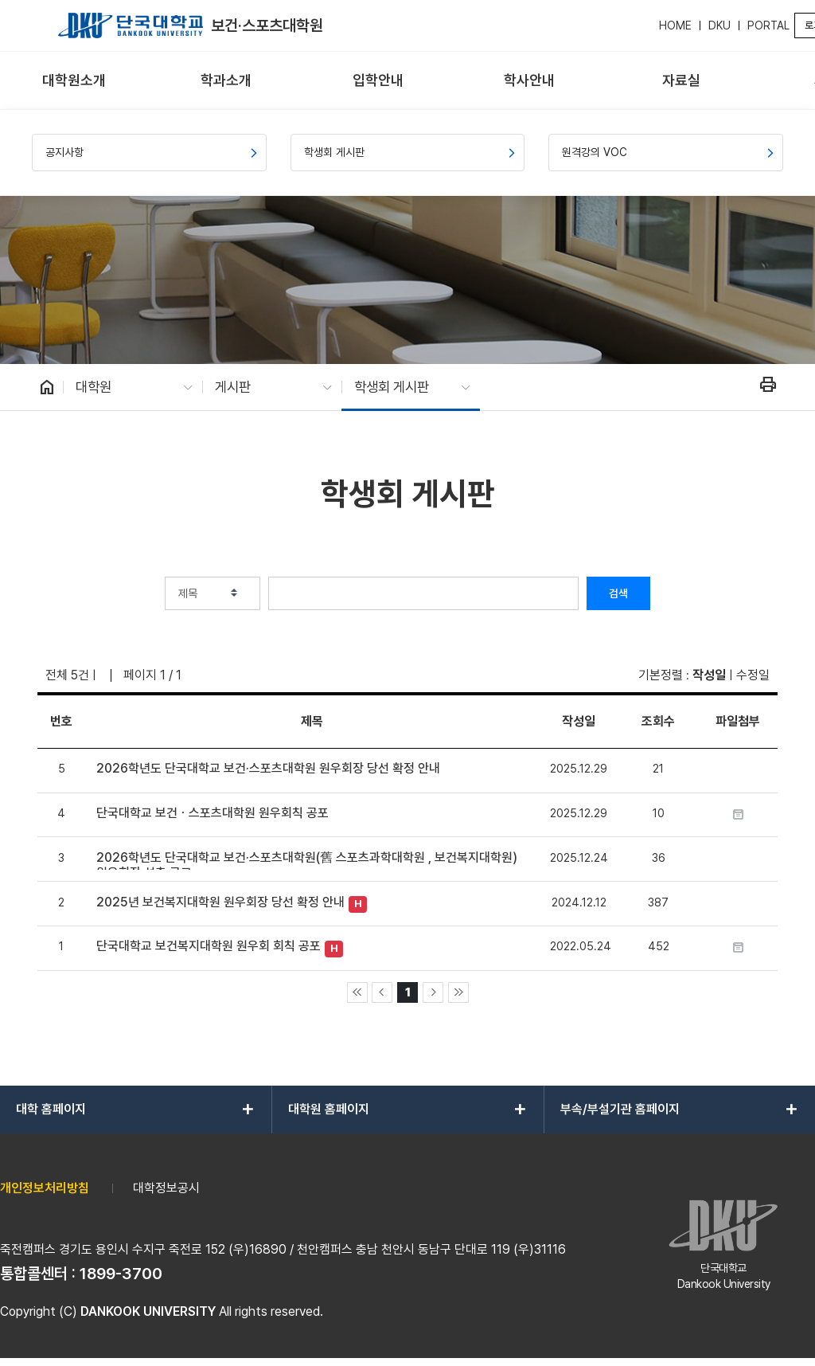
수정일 (753, 675)
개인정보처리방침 (44, 1188)
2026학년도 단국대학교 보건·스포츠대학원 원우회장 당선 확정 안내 (268, 768)
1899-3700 (121, 1273)
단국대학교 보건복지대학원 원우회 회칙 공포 (208, 945)
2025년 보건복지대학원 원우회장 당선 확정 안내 (220, 902)
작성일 (709, 675)
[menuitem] (74, 81)
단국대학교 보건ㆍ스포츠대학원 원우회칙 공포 (212, 812)
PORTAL (768, 25)
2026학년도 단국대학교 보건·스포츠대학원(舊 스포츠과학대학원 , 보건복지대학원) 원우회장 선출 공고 (306, 860)
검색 (618, 593)
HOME (675, 25)
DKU (719, 25)
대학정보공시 (166, 1188)
